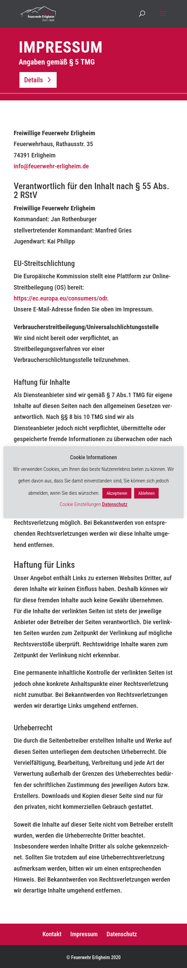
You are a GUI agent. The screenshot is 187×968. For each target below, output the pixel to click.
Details (33, 80)
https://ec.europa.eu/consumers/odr (60, 298)
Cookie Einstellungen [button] (80, 504)
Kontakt (52, 934)
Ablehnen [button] (146, 493)
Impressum (84, 934)
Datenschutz (121, 934)
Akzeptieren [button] (116, 493)
